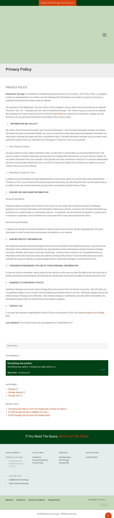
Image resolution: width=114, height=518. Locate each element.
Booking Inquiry (65, 457)
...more (102, 370)
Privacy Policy (37, 463)
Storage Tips (14, 395)
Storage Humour (15, 392)
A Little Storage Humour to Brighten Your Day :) (28, 412)
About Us (9, 500)
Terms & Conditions (40, 460)
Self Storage (64, 460)
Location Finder (92, 457)
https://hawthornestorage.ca (20, 483)
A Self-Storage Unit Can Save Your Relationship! (29, 415)
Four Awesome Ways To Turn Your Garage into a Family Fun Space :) (37, 409)
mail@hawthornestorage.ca (20, 480)
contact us (89, 312)
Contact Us (36, 457)
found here (57, 114)
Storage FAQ (64, 463)
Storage (11, 389)
